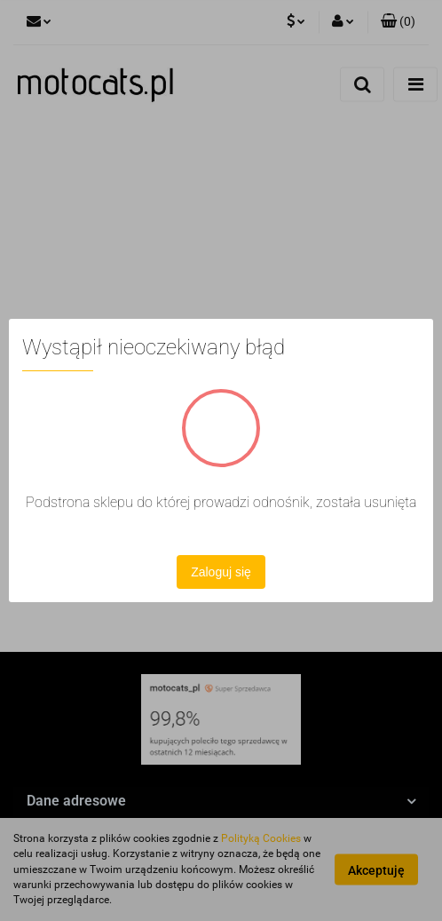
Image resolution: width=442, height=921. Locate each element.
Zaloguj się (221, 572)
